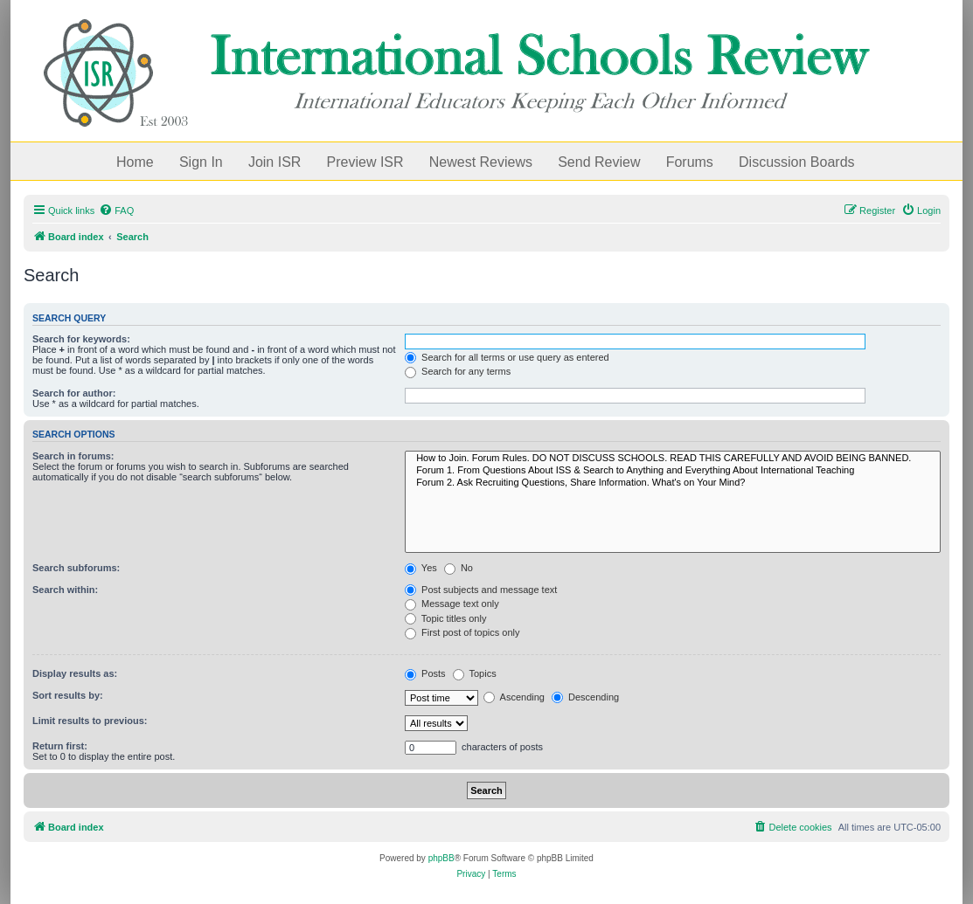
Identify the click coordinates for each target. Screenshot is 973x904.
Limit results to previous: (89, 720)
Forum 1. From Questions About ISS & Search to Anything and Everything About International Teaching (673, 471)
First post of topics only (462, 632)
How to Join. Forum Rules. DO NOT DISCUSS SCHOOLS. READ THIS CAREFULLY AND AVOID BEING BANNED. (673, 458)
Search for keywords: (81, 339)
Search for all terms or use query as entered (507, 357)
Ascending (514, 697)
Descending (585, 697)
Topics (475, 673)
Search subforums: (76, 567)
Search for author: (73, 393)
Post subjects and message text (481, 589)
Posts (425, 673)
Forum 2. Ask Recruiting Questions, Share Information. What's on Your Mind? (673, 483)
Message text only (452, 603)
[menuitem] (116, 210)
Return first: (59, 746)
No (458, 567)
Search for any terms (458, 371)
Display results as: (74, 673)
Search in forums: (73, 456)
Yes (421, 567)
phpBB (441, 858)
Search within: (65, 589)
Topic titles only (445, 618)
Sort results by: (67, 695)
